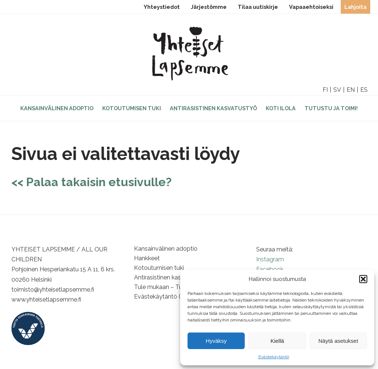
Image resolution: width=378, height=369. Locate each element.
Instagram (270, 259)
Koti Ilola (281, 108)
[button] (363, 279)
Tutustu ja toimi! (331, 108)
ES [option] (364, 89)
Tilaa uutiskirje (258, 7)
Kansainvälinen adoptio (56, 108)
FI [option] (325, 89)
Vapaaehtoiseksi (311, 7)
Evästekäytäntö (273, 356)
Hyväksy (216, 341)
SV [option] (337, 89)
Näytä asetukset (338, 341)
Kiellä (277, 341)
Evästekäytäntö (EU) (162, 296)
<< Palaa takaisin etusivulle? (91, 182)
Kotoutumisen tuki (131, 108)
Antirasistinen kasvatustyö (213, 108)
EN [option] (351, 89)
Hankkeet (147, 258)
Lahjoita (355, 7)
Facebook (270, 269)
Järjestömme (209, 7)
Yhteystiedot (162, 7)
